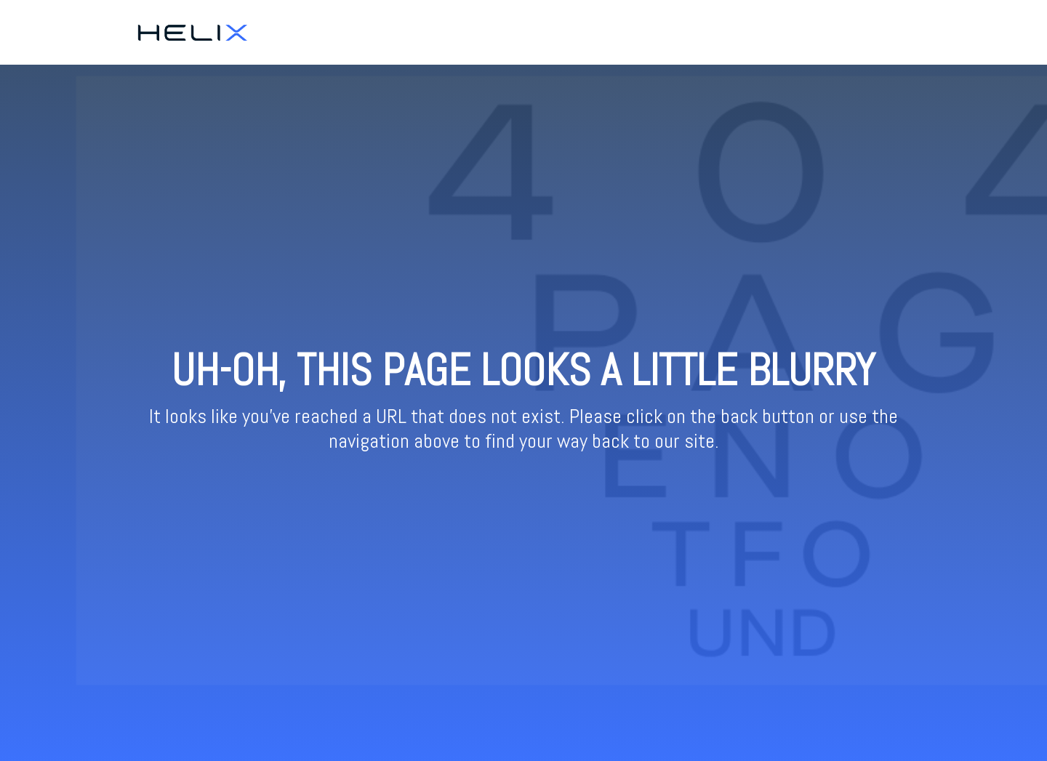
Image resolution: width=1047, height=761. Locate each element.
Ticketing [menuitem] (836, 32)
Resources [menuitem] (897, 32)
